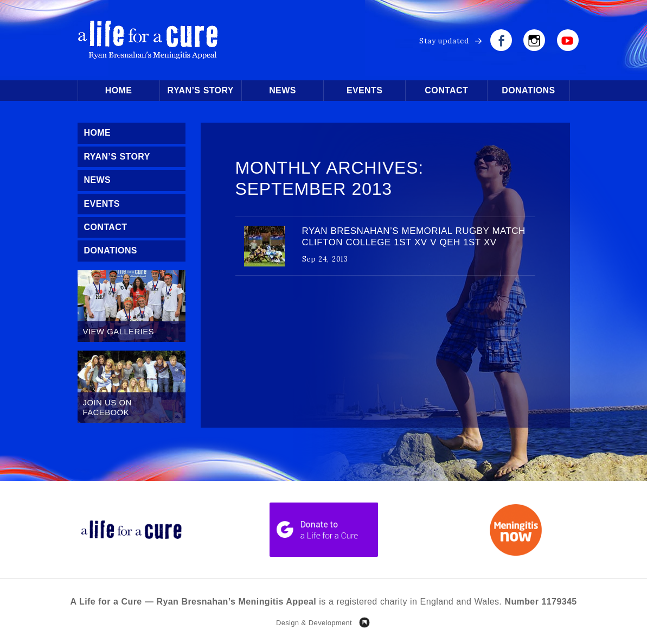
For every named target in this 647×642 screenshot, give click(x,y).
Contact (446, 90)
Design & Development (314, 623)
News (282, 90)
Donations (528, 90)
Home (118, 90)
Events (364, 90)
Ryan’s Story (201, 90)
